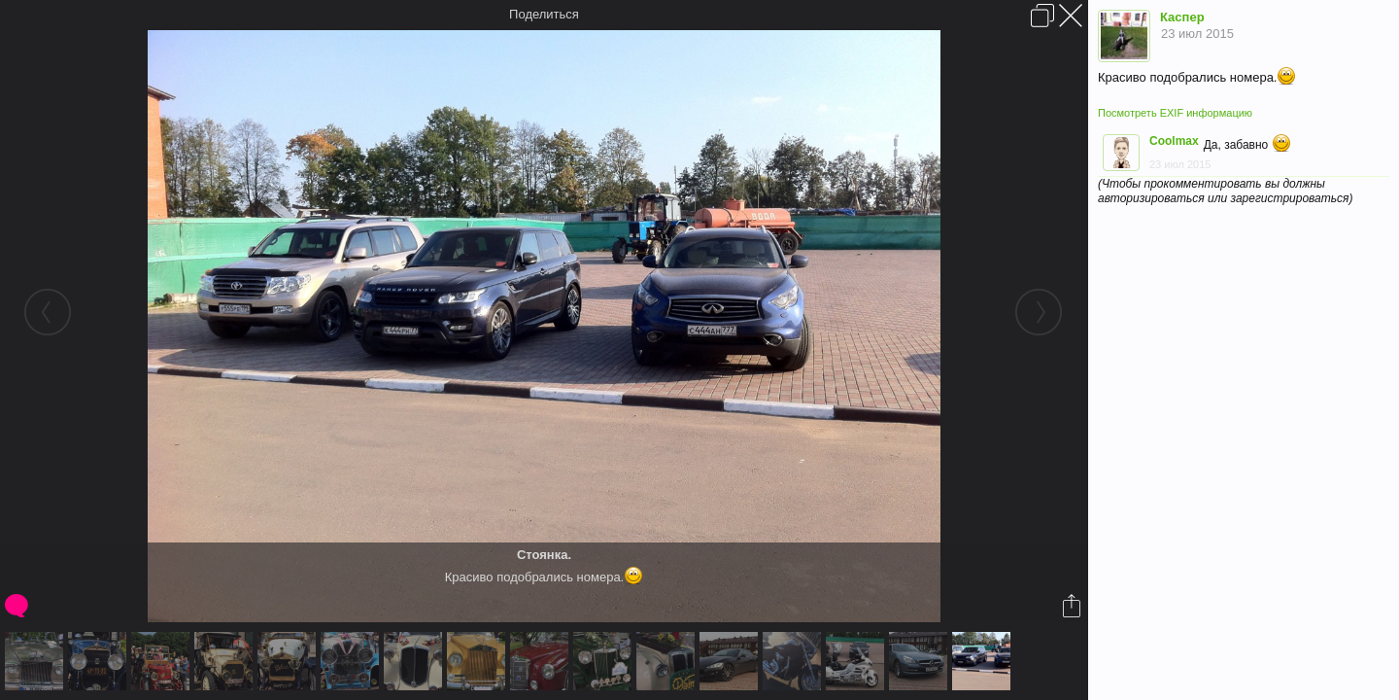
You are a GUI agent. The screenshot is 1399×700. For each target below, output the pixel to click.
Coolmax (1174, 141)
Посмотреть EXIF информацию (1175, 113)
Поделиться (544, 14)
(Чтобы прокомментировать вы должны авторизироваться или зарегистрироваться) (1225, 191)
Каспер (1182, 17)
